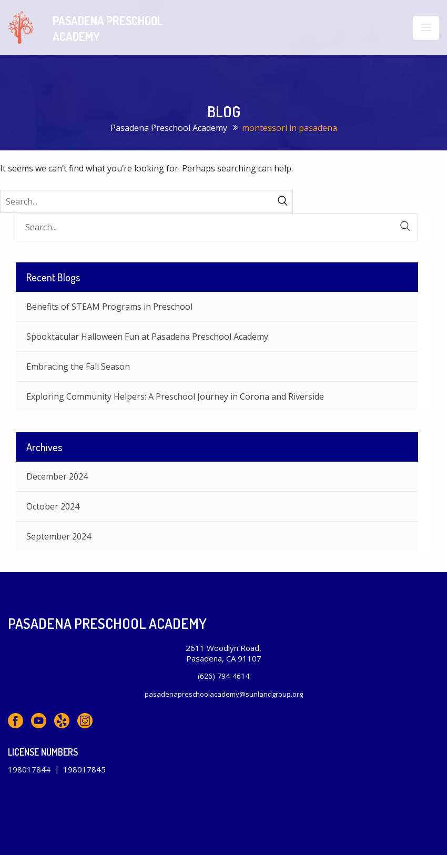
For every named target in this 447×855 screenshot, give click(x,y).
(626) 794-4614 (223, 676)
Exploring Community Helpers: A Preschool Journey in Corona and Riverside (175, 396)
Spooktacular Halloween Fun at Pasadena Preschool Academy (147, 336)
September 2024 (58, 536)
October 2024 (52, 506)
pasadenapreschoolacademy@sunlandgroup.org (224, 694)
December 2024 (57, 476)
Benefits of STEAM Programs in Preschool (109, 306)
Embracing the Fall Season (78, 366)
